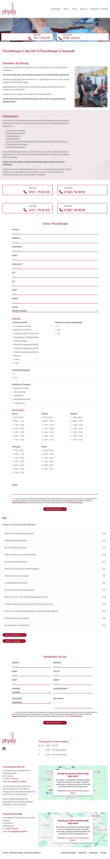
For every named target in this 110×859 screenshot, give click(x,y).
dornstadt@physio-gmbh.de (17, 831)
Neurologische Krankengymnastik (25, 337)
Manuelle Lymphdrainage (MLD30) (25, 344)
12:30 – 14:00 (18, 428)
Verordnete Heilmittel (19, 322)
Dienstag (44, 414)
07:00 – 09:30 (47, 450)
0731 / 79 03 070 (42, 38)
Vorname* (15, 229)
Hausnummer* (17, 264)
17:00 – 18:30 (18, 440)
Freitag (43, 447)
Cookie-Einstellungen (68, 853)
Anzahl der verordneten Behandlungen (68, 322)
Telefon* (15, 298)
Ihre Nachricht (58, 698)
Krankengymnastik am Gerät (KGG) (25, 333)
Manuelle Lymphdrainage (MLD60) (25, 352)
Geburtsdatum (17, 247)
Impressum (82, 853)
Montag (14, 414)
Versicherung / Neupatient (21, 384)
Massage (16, 356)
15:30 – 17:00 (18, 436)
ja (14, 374)
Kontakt (103, 853)
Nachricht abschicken (53, 509)
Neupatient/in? (18, 403)
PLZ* (13, 273)
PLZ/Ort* (56, 671)
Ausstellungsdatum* (60, 688)
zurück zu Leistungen (12, 641)
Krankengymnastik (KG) (21, 326)
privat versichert (19, 392)
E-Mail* (14, 290)
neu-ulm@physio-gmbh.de (17, 781)
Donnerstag (16, 447)
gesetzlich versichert (20, 388)
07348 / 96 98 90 (71, 38)
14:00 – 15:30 (18, 432)
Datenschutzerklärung (76, 502)
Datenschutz (93, 853)
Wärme (15, 359)
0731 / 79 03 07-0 (12, 779)
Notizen (15, 485)
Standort (15, 307)
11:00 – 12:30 (18, 425)
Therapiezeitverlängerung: (21, 370)
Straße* (14, 255)
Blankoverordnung (19, 341)
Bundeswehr (17, 395)
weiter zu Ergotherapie (13, 635)
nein (14, 377)
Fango (15, 363)
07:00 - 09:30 (17, 417)
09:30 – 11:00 (18, 421)
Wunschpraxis (17, 698)
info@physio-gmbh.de (17, 502)
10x (57, 330)
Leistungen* (16, 688)
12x (57, 333)
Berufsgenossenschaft (21, 399)
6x (57, 326)
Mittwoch (73, 414)
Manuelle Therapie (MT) (21, 330)
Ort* (13, 281)
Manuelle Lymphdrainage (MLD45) (25, 348)
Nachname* (16, 238)
